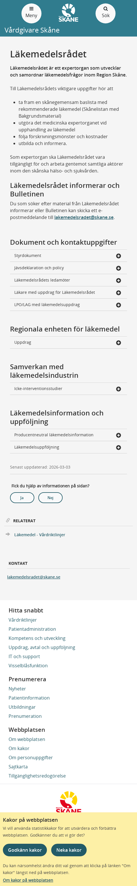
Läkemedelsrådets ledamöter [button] (68, 280)
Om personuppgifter (31, 757)
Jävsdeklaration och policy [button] (68, 268)
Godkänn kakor (25, 850)
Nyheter (17, 689)
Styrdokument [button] (68, 256)
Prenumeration (25, 716)
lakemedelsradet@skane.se (84, 217)
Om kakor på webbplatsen (28, 880)
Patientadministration (32, 629)
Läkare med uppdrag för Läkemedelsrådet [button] (68, 293)
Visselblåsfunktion (28, 665)
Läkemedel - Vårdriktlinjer (39, 534)
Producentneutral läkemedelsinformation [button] (68, 435)
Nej (50, 497)
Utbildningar (22, 707)
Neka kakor (69, 850)
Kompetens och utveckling (37, 638)
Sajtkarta (18, 767)
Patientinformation (29, 698)
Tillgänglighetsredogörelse (37, 776)
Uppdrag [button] (68, 342)
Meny (31, 12)
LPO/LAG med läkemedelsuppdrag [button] (68, 305)
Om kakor (19, 748)
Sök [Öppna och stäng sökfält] (105, 12)
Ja (22, 497)
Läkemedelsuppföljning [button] (68, 447)
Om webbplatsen (27, 739)
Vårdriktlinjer (23, 620)
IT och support (24, 656)
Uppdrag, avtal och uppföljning (42, 647)
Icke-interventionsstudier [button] (68, 389)
